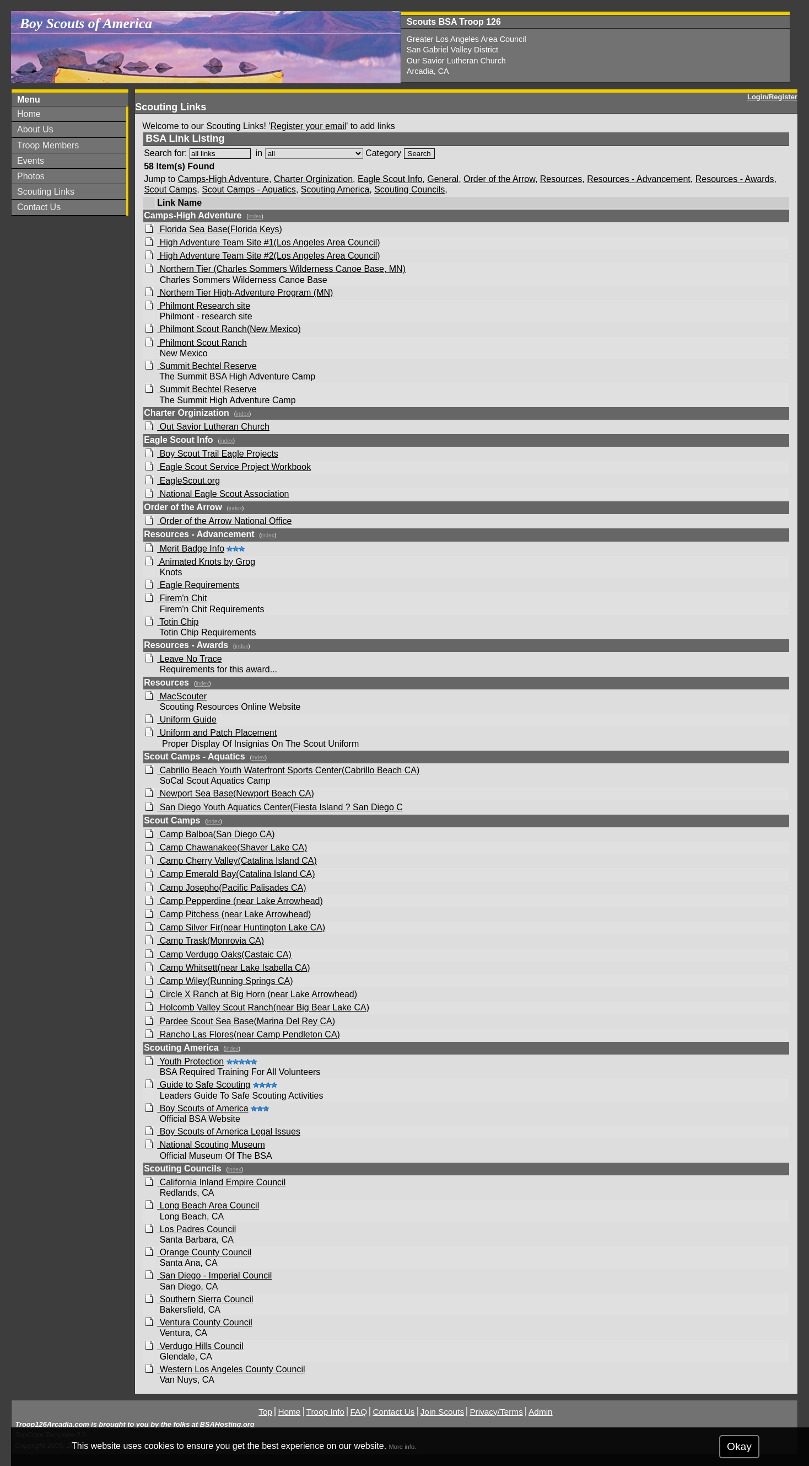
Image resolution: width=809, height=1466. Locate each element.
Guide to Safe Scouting (203, 1084)
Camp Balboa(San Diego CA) (215, 834)
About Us (35, 129)
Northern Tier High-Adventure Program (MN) (245, 292)
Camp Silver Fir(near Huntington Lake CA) (241, 927)
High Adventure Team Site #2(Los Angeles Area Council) (268, 255)
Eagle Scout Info (390, 179)
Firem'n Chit (182, 598)
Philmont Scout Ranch (202, 342)
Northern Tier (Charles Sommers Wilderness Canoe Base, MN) (281, 269)
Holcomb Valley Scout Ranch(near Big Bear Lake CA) (263, 1007)
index (255, 216)
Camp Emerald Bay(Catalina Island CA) (236, 874)
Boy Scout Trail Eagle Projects (217, 453)
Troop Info (325, 1411)
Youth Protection (190, 1061)
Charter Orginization (313, 179)
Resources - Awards (734, 179)
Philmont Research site (203, 306)
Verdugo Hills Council (200, 1346)
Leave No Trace (189, 659)
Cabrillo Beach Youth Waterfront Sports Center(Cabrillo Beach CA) (288, 770)
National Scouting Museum (211, 1144)
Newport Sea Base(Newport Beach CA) (235, 793)
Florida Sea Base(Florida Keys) (219, 229)
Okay (739, 1446)
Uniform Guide (187, 719)
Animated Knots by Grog (206, 561)
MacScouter (182, 696)
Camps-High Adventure (223, 179)
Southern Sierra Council (205, 1299)
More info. (403, 1446)
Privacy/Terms (496, 1411)
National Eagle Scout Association (223, 494)
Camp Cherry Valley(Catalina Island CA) (237, 860)
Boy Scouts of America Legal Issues (228, 1131)
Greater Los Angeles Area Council (466, 39)
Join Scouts (442, 1411)
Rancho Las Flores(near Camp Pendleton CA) (248, 1034)
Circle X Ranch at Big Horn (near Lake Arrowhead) (257, 994)
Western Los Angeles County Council (231, 1369)
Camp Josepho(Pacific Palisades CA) (231, 887)
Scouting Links (45, 191)
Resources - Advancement (639, 179)
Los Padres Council (196, 1229)
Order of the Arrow (499, 179)
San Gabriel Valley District (452, 49)
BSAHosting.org (227, 1424)
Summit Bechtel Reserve (207, 366)
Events (30, 160)
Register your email (308, 126)
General (443, 179)
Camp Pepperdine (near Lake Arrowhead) (240, 901)
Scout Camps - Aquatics (249, 189)
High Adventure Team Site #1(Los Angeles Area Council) (268, 242)
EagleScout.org (188, 480)
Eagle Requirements (198, 585)
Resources (561, 179)
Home (29, 114)
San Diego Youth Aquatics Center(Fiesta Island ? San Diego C (280, 807)
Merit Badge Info (190, 548)
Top (265, 1411)
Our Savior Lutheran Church (456, 60)
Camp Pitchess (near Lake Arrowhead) (234, 914)
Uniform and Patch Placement (217, 732)
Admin (540, 1411)
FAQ (358, 1411)
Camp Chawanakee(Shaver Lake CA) (232, 847)
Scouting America (335, 189)
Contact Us (39, 207)
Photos (31, 176)
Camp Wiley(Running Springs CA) (225, 981)
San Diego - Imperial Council (214, 1275)
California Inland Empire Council (221, 1182)
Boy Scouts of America (202, 1108)
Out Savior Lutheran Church (213, 426)
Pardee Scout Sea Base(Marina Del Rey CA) (246, 1021)
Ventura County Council (204, 1322)
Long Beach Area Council (208, 1205)
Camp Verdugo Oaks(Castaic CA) (224, 954)
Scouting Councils (409, 189)
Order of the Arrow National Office (224, 521)
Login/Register (772, 97)
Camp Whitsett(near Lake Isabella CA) (233, 967)
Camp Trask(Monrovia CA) (210, 940)
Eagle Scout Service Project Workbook (234, 467)
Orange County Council (204, 1252)
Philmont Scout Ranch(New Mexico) (229, 329)
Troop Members (48, 145)
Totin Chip (177, 622)
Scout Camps (170, 189)
